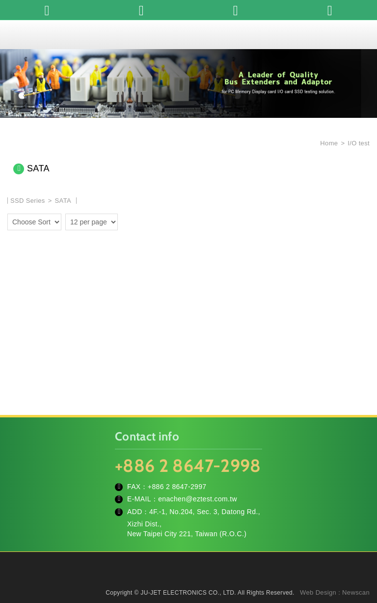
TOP (357, 551)
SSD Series (27, 200)
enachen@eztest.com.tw (197, 499)
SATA (63, 200)
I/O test (359, 143)
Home (328, 143)
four (142, 220)
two (128, 220)
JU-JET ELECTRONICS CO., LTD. (188, 34)
